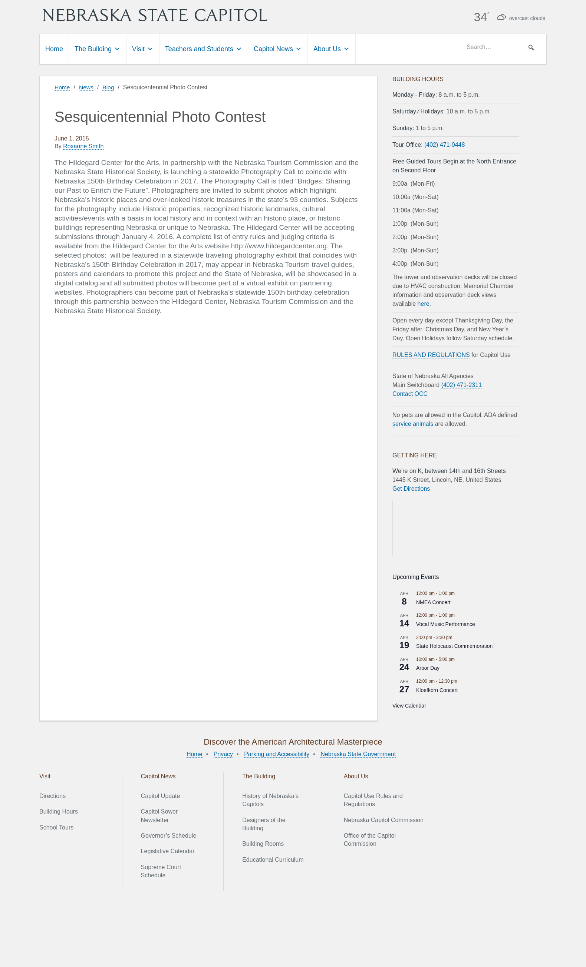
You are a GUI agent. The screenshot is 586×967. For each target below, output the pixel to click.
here (423, 303)
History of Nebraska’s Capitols (270, 799)
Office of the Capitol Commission (370, 839)
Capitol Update (160, 795)
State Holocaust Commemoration (454, 646)
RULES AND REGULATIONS (431, 354)
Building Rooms (263, 844)
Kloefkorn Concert (437, 690)
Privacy (223, 754)
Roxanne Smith (83, 146)
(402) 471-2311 (461, 384)
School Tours (56, 827)
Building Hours (58, 811)
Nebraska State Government (358, 754)
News (86, 87)
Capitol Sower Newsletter (159, 815)
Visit (143, 48)
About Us (331, 48)
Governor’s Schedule (169, 835)
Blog (109, 87)
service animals (412, 423)
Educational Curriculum (272, 859)
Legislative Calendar (168, 851)
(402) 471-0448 (444, 144)
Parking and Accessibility (276, 754)
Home (54, 48)
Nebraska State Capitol (176, 14)
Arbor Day (428, 668)
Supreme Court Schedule (161, 871)
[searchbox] (502, 47)
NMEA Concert (433, 602)
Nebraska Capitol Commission (384, 820)
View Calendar (409, 705)
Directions (52, 795)
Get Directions (411, 488)
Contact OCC (410, 393)
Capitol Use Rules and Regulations (373, 799)
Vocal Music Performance (445, 624)
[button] (531, 47)
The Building (98, 48)
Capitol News (278, 48)
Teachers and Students (203, 48)
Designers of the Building (264, 824)
